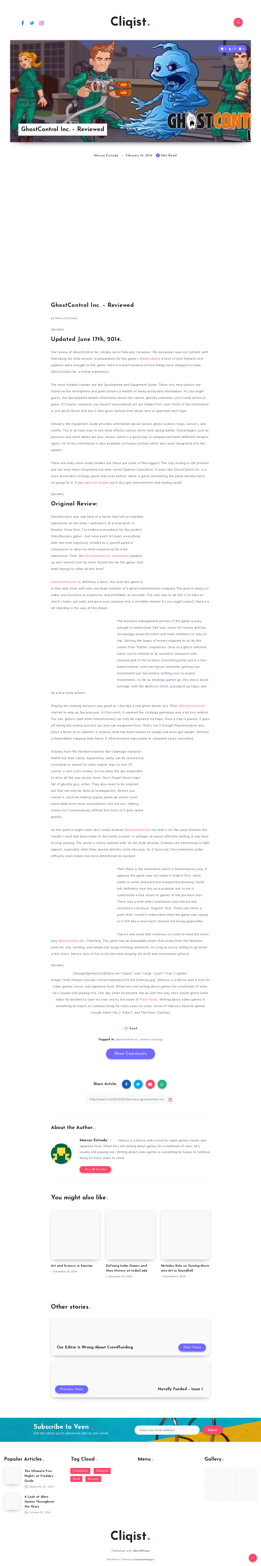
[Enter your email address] (167, 1430)
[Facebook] (23, 22)
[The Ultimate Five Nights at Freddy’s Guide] (12, 1476)
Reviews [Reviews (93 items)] (93, 1479)
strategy (157, 1039)
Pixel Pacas (149, 999)
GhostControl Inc (64, 582)
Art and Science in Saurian (72, 1265)
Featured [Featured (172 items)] (102, 1470)
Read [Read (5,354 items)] (76, 1479)
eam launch (151, 358)
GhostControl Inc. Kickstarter (107, 556)
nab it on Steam (96, 482)
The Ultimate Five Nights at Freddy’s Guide (39, 1476)
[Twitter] (32, 22)
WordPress (141, 1551)
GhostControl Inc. (72, 941)
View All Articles (95, 1169)
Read (133, 1028)
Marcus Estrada (93, 1140)
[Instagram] (41, 22)
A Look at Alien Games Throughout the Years (39, 1501)
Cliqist (130, 23)
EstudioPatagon (144, 1559)
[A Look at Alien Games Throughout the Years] (12, 1502)
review (144, 1039)
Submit (213, 1430)
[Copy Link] (130, 1099)
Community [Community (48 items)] (80, 1470)
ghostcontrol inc (127, 1039)
